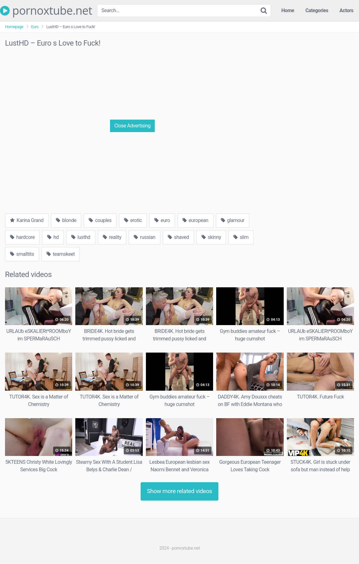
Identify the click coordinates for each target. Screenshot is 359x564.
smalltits (22, 254)
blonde (66, 220)
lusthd (80, 237)
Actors (346, 10)
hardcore (22, 237)
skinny (211, 237)
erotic (133, 220)
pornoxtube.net (46, 10)
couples (100, 220)
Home (288, 10)
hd (53, 237)
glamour (232, 220)
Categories (316, 10)
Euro (35, 26)
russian (144, 237)
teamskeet (61, 254)
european (195, 220)
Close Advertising (132, 126)
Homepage (14, 26)
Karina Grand (26, 220)
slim (240, 237)
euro (162, 220)
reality (112, 237)
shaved (178, 237)
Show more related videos (179, 491)
